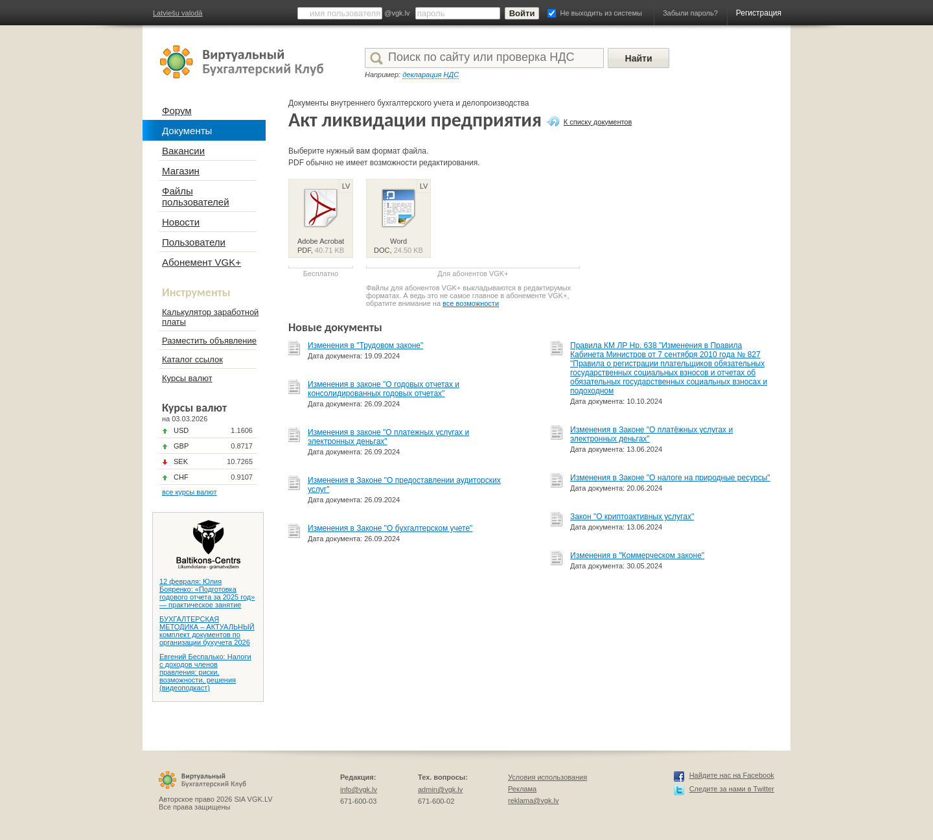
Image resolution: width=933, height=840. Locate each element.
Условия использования (547, 777)
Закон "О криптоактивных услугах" (632, 516)
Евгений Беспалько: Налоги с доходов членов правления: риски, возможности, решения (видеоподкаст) (205, 672)
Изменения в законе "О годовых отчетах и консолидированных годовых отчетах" (383, 389)
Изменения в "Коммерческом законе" (637, 555)
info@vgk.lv (358, 789)
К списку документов (598, 122)
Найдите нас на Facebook (731, 775)
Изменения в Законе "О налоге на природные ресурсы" (670, 477)
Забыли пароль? (690, 13)
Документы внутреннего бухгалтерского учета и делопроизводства (408, 103)
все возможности (471, 303)
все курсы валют (189, 492)
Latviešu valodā (177, 13)
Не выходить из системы (601, 13)
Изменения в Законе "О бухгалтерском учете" (390, 528)
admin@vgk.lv (440, 789)
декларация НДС (430, 74)
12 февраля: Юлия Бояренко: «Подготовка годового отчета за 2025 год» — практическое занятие (207, 593)
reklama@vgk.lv (533, 800)
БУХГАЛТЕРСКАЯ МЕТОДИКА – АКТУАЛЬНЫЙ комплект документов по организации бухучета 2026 (207, 630)
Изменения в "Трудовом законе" (365, 345)
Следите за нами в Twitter (731, 789)
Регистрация (758, 13)
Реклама (522, 789)
